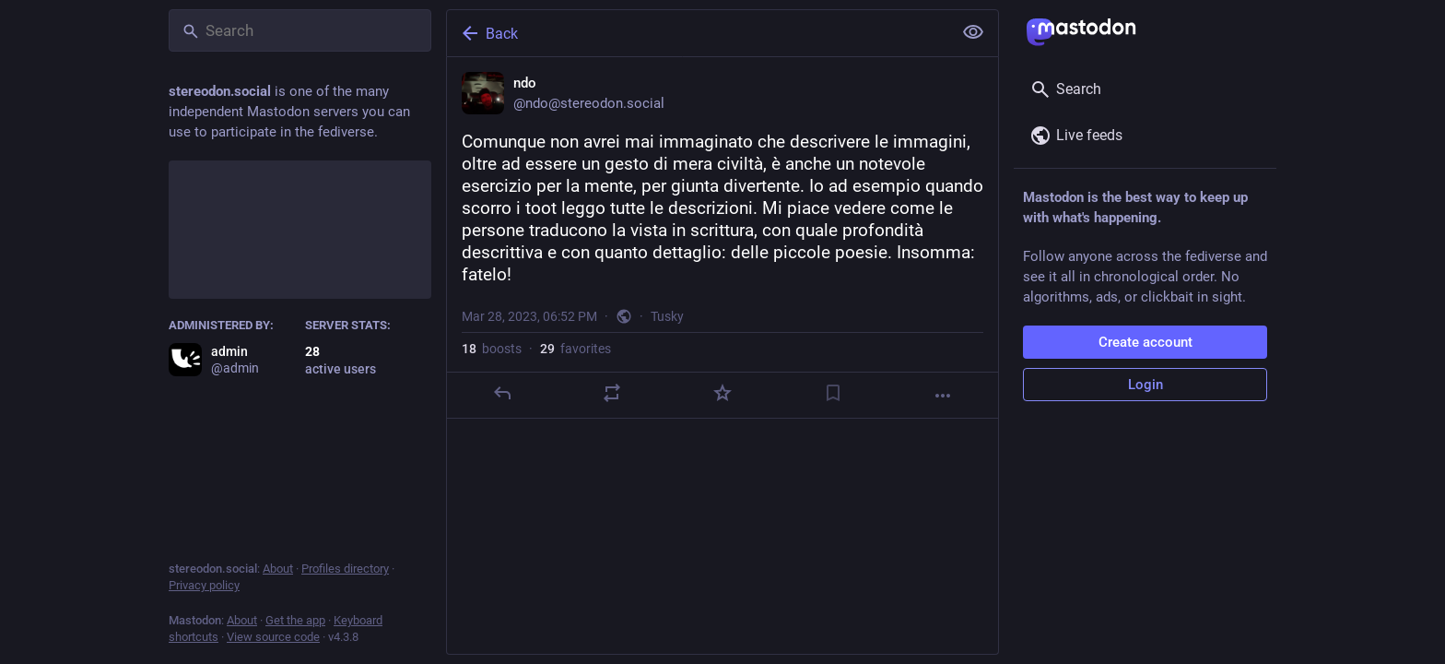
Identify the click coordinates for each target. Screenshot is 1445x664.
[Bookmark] (833, 393)
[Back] (697, 33)
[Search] (300, 30)
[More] (943, 396)
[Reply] (502, 393)
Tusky (667, 316)
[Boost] (612, 393)
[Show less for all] (973, 32)
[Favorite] (722, 393)
